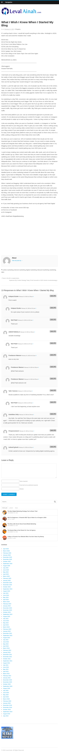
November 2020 (7, 682)
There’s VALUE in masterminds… (10, 278)
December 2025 (7, 557)
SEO (2, 272)
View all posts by (17, 260)
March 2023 (6, 627)
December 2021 (7, 654)
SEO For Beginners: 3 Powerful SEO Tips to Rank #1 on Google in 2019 (26, 517)
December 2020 (7, 680)
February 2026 (7, 553)
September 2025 (7, 563)
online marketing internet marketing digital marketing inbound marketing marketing (29, 270)
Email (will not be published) (29, 485)
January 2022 (7, 652)
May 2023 (6, 623)
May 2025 (6, 572)
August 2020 (6, 688)
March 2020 (6, 699)
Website (22, 488)
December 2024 (7, 582)
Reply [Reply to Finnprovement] (52, 430)
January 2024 (7, 606)
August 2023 (6, 616)
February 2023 (7, 629)
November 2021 (7, 656)
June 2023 (6, 620)
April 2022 (6, 646)
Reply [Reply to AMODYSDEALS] (52, 331)
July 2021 (5, 665)
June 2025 (6, 570)
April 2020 (6, 697)
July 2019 (5, 716)
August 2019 (6, 713)
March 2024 (6, 601)
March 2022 (6, 648)
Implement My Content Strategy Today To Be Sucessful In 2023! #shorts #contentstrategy (33, 280)
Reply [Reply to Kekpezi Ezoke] (52, 295)
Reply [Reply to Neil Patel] (52, 319)
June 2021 (6, 667)
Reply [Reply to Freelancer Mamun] (52, 354)
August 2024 (6, 591)
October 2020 (7, 684)
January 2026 (7, 555)
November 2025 (7, 559)
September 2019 (7, 711)
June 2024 (6, 595)
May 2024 (6, 597)
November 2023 (7, 610)
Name (23, 481)
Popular (4, 508)
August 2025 (6, 565)
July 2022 (5, 639)
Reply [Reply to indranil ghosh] (52, 446)
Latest (11, 508)
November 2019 (7, 707)
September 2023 (7, 614)
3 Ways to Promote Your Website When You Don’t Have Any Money (25, 536)
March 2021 (6, 673)
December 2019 (7, 705)
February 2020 (7, 701)
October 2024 (7, 587)
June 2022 (6, 642)
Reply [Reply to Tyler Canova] (52, 390)
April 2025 (6, 574)
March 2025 (6, 576)
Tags (16, 508)
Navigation (8, 2)
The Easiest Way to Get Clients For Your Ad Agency (21, 530)
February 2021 (7, 675)
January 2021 (7, 678)
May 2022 (6, 644)
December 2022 (7, 633)
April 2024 (6, 599)
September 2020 (7, 686)
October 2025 (7, 561)
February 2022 (7, 650)
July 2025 (5, 568)
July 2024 (5, 593)
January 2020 (7, 703)
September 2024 (7, 589)
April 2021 (6, 671)
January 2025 (7, 580)
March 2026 (6, 551)
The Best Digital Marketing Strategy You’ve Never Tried (22, 511)
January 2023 (7, 631)
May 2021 (6, 669)
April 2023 (6, 625)
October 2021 (7, 658)
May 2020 (6, 694)
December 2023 (7, 608)
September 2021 (7, 661)
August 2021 (6, 663)
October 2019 (7, 709)
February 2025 (7, 578)
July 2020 (5, 690)
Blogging (17, 29)
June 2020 (6, 692)
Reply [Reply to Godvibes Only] (52, 413)
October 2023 (7, 612)
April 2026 (6, 548)
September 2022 (7, 635)
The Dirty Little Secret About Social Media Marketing (21, 524)
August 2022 (6, 637)
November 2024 (7, 584)
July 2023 (5, 618)
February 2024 (7, 603)
